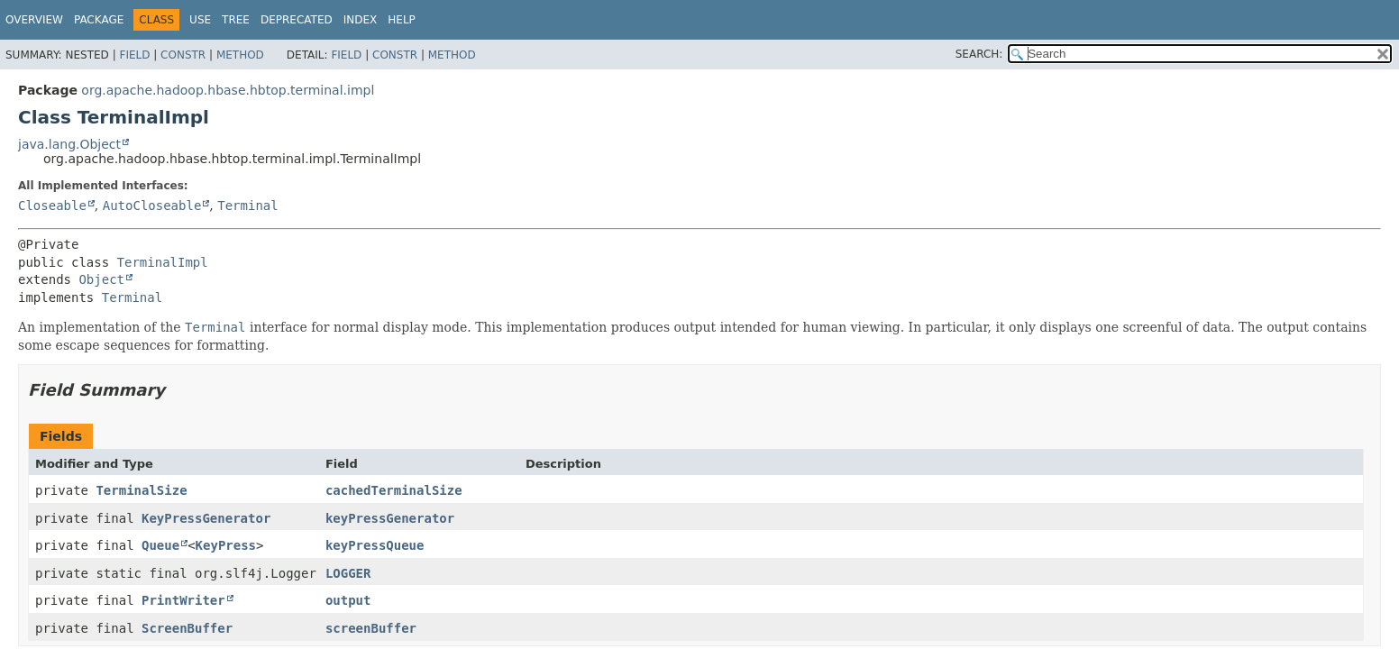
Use (200, 20)
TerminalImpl (162, 262)
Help (402, 20)
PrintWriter (183, 600)
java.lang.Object (69, 144)
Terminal (247, 205)
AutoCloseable (152, 205)
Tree (236, 20)
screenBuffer (370, 628)
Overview (34, 20)
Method (240, 55)
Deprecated (297, 20)
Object (101, 279)
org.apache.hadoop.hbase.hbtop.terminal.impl (227, 90)
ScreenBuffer (187, 628)
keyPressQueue (375, 545)
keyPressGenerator (389, 518)
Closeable (52, 205)
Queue (160, 545)
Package (98, 20)
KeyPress (226, 545)
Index (360, 20)
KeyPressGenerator (206, 518)
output (348, 600)
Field (134, 55)
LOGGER (348, 573)
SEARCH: (979, 54)
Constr (183, 55)
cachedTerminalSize (393, 490)
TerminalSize (141, 490)
